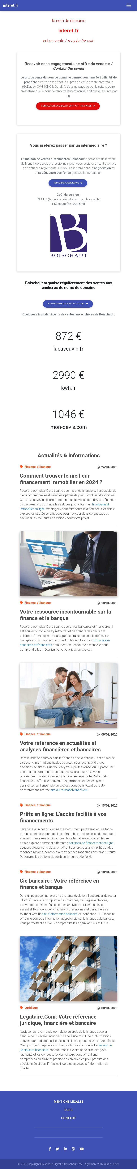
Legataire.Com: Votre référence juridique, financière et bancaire (58, 1019)
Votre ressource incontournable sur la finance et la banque (65, 614)
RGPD (68, 1110)
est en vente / (68, 40)
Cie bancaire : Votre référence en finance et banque (59, 883)
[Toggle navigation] (129, 5)
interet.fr (68, 30)
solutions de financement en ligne (91, 843)
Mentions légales (68, 1101)
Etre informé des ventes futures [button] (68, 303)
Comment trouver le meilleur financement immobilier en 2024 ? (61, 478)
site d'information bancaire (60, 914)
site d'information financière (69, 790)
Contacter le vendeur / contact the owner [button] (68, 105)
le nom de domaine (68, 20)
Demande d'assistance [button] (68, 182)
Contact (68, 1118)
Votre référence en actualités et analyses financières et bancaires (60, 746)
